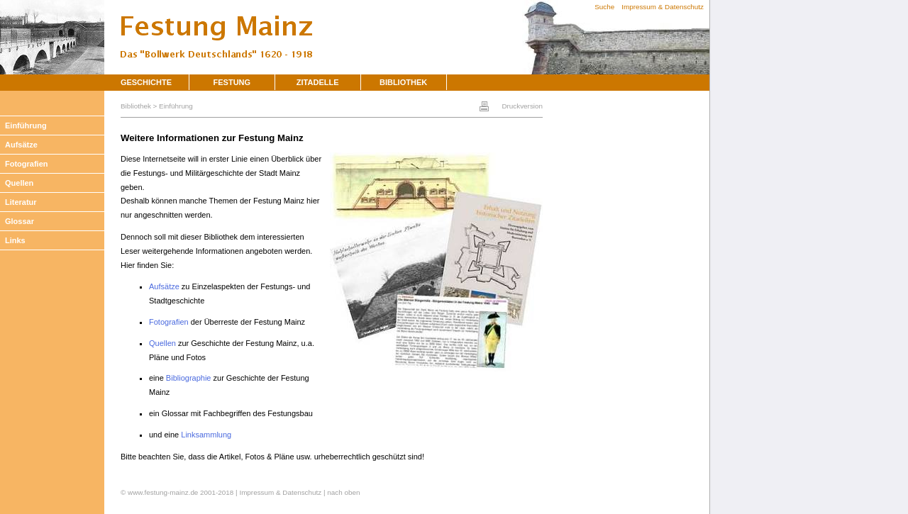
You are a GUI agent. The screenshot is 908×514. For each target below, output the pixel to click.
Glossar (19, 221)
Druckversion (522, 106)
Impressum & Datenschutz (662, 7)
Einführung (26, 125)
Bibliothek (403, 82)
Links (15, 240)
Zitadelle (318, 82)
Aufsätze (21, 144)
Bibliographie (188, 378)
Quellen (19, 183)
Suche (604, 7)
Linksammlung (206, 434)
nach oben (343, 492)
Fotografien (26, 164)
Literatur (21, 202)
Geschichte (146, 82)
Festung (232, 82)
